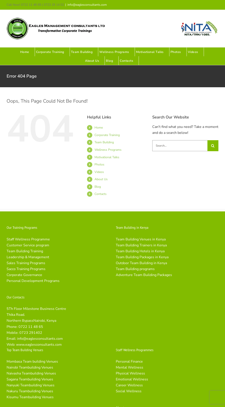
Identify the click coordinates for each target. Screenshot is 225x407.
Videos (99, 172)
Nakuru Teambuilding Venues (30, 391)
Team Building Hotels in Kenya (140, 251)
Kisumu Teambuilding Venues (30, 397)
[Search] (212, 145)
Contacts (100, 194)
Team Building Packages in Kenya (142, 257)
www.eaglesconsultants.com (39, 344)
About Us (101, 179)
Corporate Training (107, 135)
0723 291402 (30, 332)
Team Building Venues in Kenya (141, 239)
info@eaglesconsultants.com (87, 5)
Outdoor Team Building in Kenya (141, 263)
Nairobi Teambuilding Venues (30, 367)
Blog (97, 187)
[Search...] (179, 145)
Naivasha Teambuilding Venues (31, 373)
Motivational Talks (106, 157)
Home (98, 127)
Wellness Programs (108, 150)
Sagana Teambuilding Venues (30, 379)
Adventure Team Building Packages (144, 275)
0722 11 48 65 (30, 326)
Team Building (104, 142)
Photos (99, 164)
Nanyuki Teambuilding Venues (30, 385)
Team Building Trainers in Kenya (141, 245)
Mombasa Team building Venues (32, 361)
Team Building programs (135, 269)
